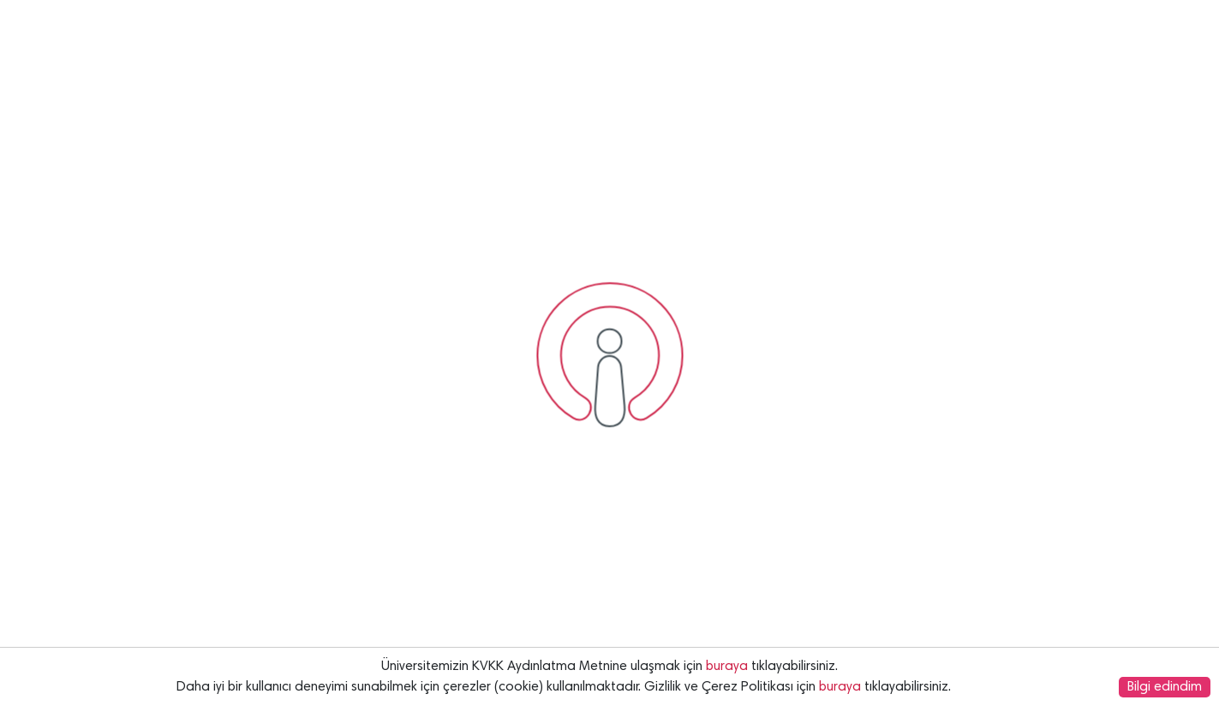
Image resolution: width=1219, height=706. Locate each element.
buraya (727, 666)
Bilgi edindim (1164, 687)
